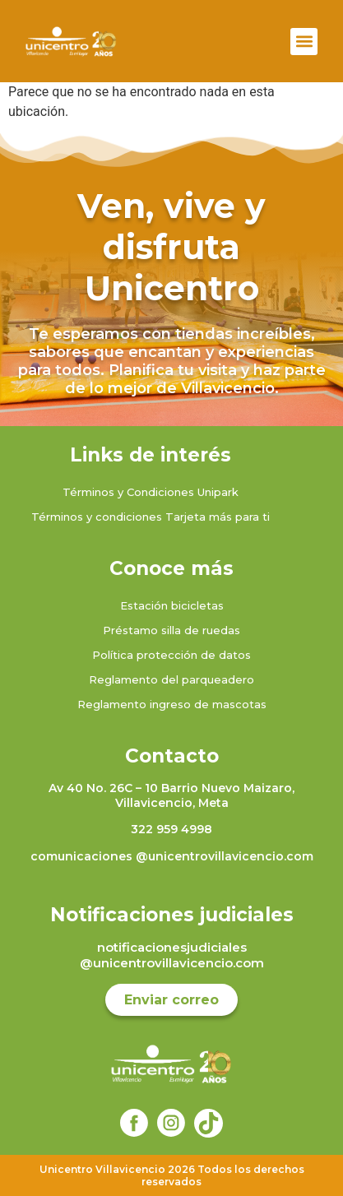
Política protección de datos (171, 654)
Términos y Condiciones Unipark (151, 491)
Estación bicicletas (172, 605)
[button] (304, 41)
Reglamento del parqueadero (171, 679)
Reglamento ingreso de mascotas (172, 704)
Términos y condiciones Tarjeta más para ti (150, 516)
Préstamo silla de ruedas (171, 630)
